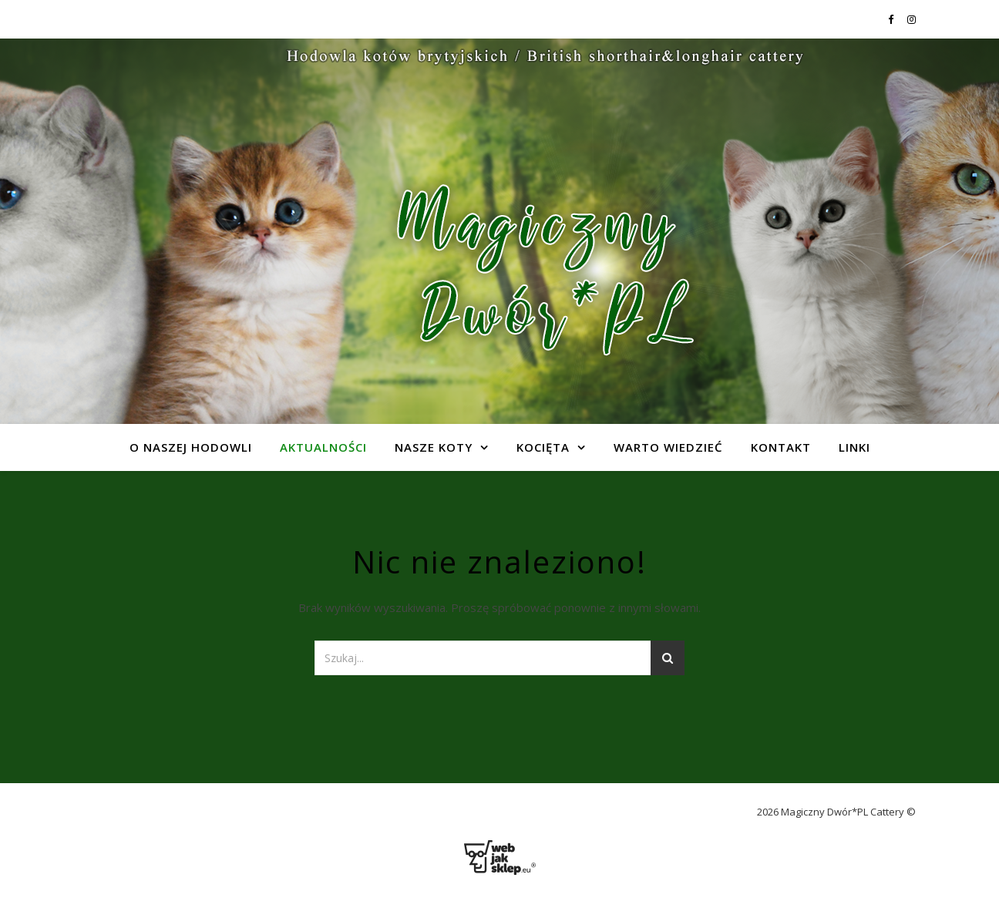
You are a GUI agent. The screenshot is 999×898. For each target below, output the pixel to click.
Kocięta (543, 447)
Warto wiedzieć (668, 447)
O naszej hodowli (191, 447)
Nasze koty (434, 447)
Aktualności (323, 447)
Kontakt (781, 447)
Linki (854, 447)
